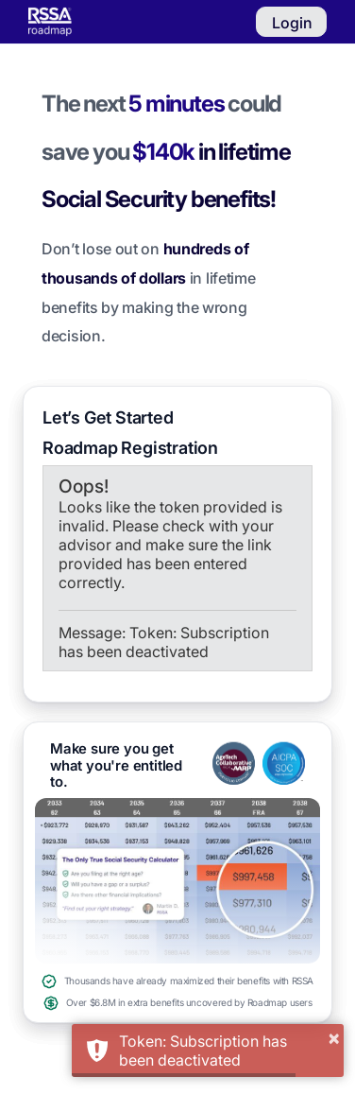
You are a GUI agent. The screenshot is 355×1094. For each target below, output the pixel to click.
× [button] (334, 1037)
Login (292, 22)
